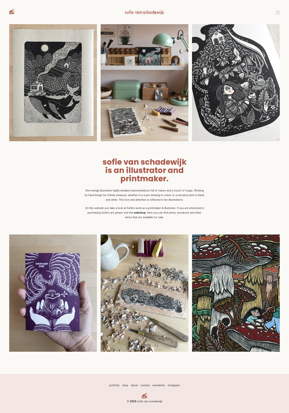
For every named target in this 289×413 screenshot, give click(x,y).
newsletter (158, 385)
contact (145, 385)
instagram (174, 385)
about (134, 385)
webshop (140, 212)
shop (125, 385)
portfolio (114, 385)
